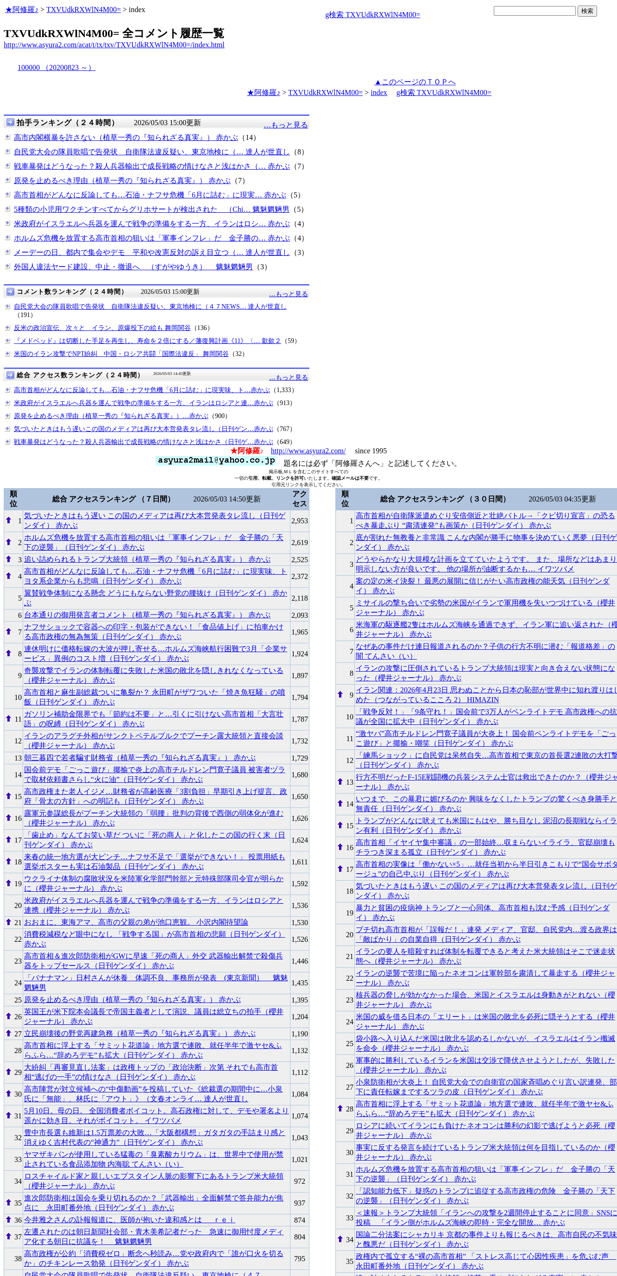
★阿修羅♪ (21, 9)
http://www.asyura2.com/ (308, 451)
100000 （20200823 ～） (56, 67)
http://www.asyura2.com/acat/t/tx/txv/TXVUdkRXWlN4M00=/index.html (114, 45)
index (379, 92)
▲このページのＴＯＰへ (415, 82)
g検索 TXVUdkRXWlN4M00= (372, 15)
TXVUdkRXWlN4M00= (83, 9)
